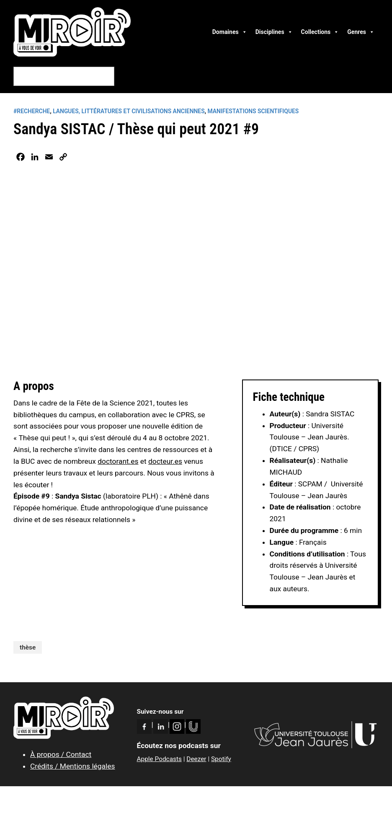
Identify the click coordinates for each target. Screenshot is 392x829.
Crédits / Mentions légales (72, 766)
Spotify (221, 759)
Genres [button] (360, 31)
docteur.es (165, 461)
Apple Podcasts (159, 759)
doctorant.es (118, 461)
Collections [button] (320, 31)
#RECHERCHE (31, 111)
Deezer (196, 759)
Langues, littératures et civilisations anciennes (129, 111)
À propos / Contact (60, 754)
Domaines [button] (229, 31)
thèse (28, 647)
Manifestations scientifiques (253, 111)
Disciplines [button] (274, 31)
